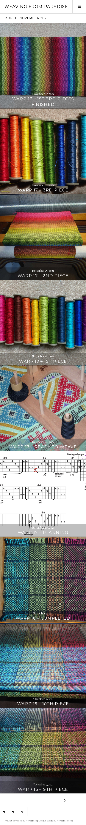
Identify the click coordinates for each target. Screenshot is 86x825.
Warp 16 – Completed (43, 618)
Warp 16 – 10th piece (43, 703)
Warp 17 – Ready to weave (43, 446)
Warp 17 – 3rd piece (43, 190)
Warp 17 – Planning (43, 532)
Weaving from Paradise (36, 6)
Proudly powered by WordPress (20, 820)
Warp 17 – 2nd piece (43, 275)
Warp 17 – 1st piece (43, 361)
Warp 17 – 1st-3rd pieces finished (43, 101)
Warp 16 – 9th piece (43, 789)
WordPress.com (65, 820)
